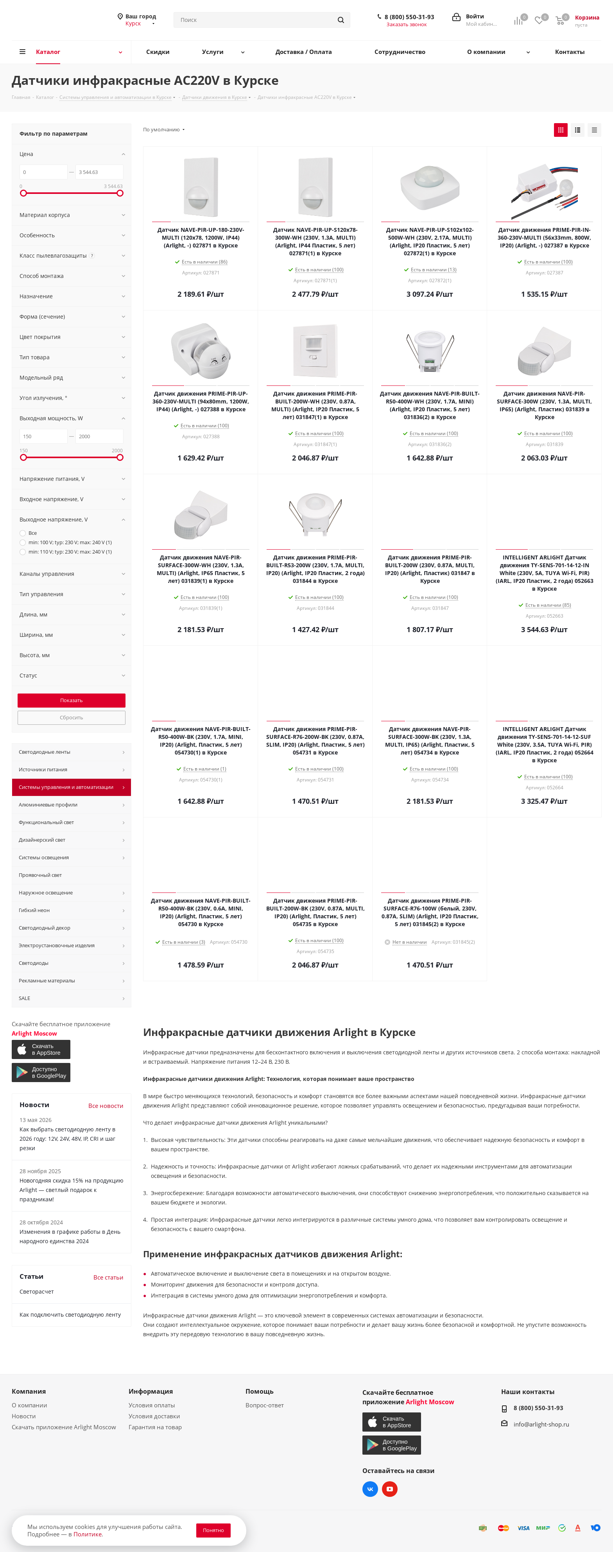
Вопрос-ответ (265, 1405)
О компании (29, 1405)
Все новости (106, 1105)
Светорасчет (37, 1291)
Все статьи (108, 1277)
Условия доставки (154, 1416)
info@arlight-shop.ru (541, 1424)
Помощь (260, 1391)
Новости (24, 1416)
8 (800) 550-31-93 (409, 16)
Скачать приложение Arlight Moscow (64, 1427)
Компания (29, 1391)
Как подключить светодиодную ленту (70, 1314)
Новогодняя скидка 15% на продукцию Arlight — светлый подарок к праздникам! (72, 1190)
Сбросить (71, 717)
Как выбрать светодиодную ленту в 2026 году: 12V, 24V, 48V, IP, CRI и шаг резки (67, 1138)
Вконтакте (370, 1489)
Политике (87, 1534)
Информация (151, 1391)
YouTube (390, 1489)
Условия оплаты (152, 1405)
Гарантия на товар (155, 1427)
